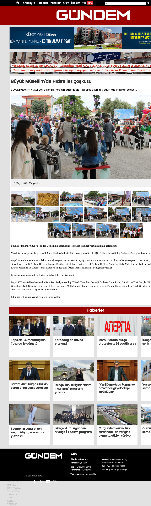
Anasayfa (29, 3)
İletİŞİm (11, 500)
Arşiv (66, 3)
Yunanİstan (13, 491)
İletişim (75, 3)
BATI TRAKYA (14, 488)
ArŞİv (10, 497)
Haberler (42, 3)
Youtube (12, 504)
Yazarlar (55, 3)
